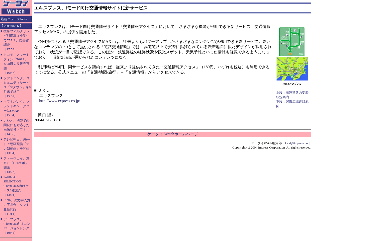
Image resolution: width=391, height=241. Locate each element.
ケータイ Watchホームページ (172, 134)
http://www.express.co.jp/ (59, 101)
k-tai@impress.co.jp (298, 143)
